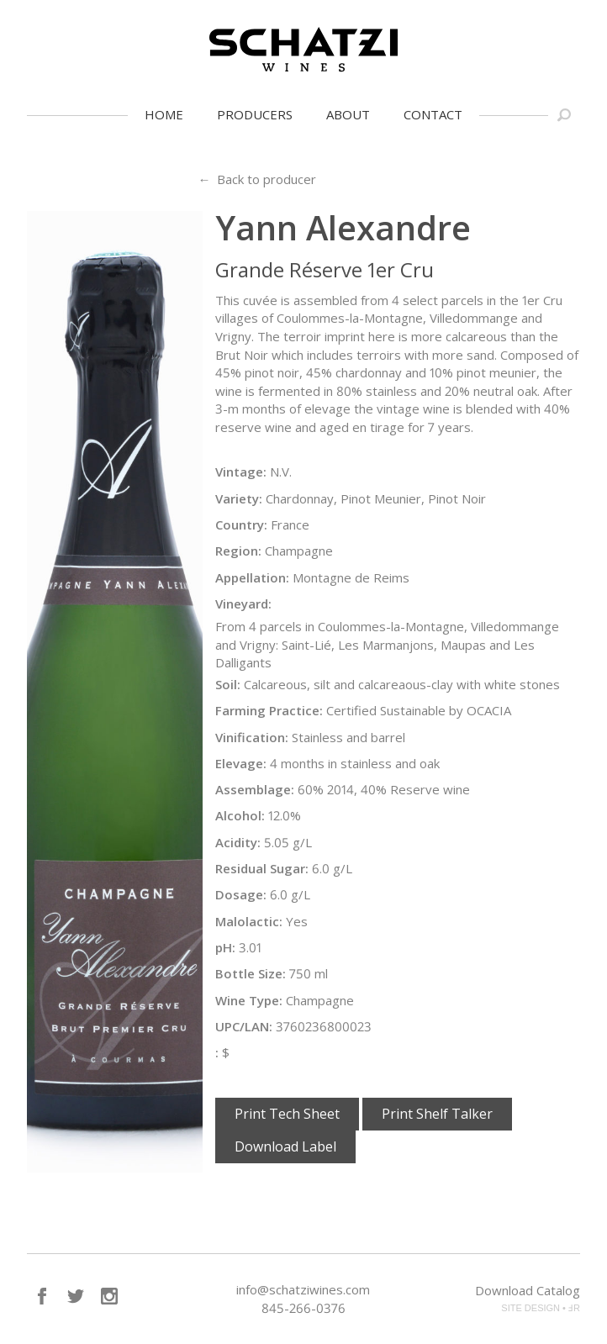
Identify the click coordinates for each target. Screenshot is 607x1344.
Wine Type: (248, 1000)
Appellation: (252, 577)
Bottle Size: (250, 973)
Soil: (227, 684)
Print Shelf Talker (437, 1113)
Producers (255, 114)
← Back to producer (257, 179)
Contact (433, 114)
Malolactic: (248, 921)
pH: (225, 947)
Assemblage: (254, 789)
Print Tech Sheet (287, 1113)
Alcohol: (240, 815)
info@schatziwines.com (303, 1289)
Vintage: (241, 471)
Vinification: (251, 737)
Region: (238, 550)
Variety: (238, 498)
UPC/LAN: (243, 1026)
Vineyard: (243, 603)
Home (164, 114)
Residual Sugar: (262, 868)
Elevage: (241, 763)
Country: (241, 524)
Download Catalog (527, 1290)
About (348, 114)
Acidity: (238, 842)
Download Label (285, 1146)
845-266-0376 (303, 1307)
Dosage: (241, 894)
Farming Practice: (269, 710)
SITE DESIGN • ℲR (540, 1308)
